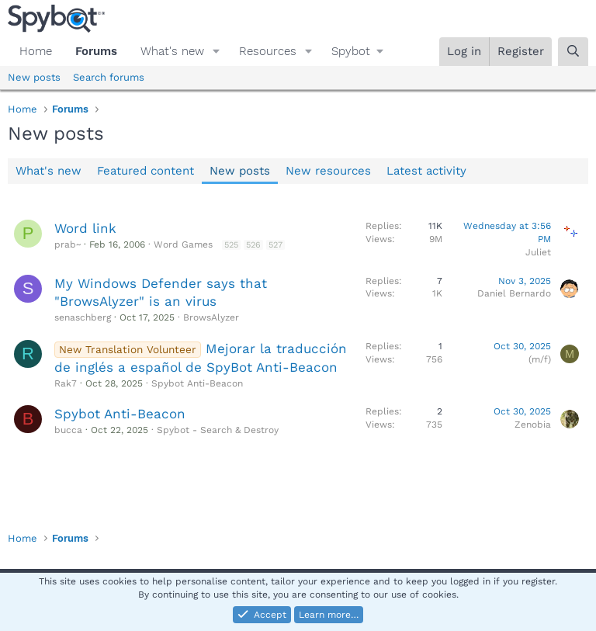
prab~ (67, 244)
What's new (172, 51)
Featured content (145, 171)
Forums (96, 51)
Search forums (108, 77)
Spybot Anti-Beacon (197, 383)
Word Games (183, 244)
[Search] (573, 51)
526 (253, 245)
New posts (34, 77)
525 (231, 245)
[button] (216, 51)
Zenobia (533, 424)
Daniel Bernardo (514, 293)
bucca (68, 430)
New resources (328, 171)
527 (275, 245)
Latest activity (426, 171)
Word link (85, 228)
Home (35, 51)
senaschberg (82, 317)
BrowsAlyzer (211, 317)
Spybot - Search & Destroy (218, 430)
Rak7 (65, 383)
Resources (267, 51)
